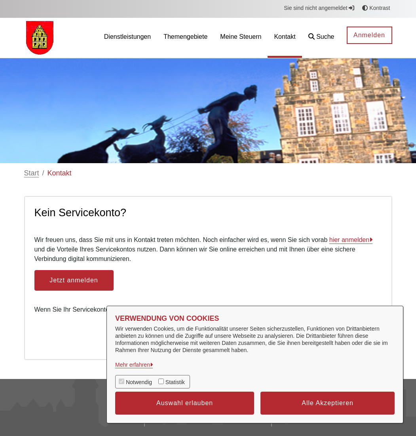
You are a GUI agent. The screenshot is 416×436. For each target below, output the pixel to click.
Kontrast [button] (376, 8)
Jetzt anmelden (73, 280)
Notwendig (139, 382)
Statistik (175, 382)
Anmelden (369, 35)
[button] (321, 38)
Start (31, 173)
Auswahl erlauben (184, 403)
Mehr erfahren (132, 365)
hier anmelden (349, 239)
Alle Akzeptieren (327, 403)
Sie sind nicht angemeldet (319, 8)
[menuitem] (127, 38)
